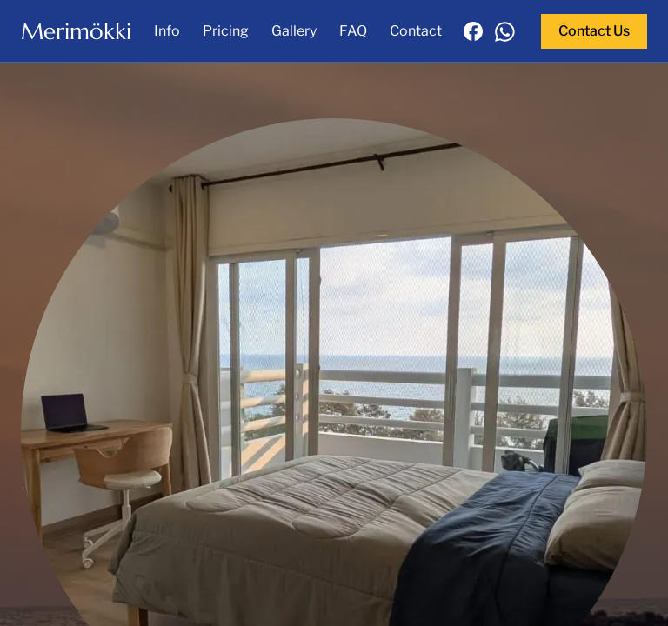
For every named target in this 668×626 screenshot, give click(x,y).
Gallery (294, 31)
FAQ (353, 31)
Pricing (226, 31)
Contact (416, 31)
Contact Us (594, 31)
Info (167, 31)
